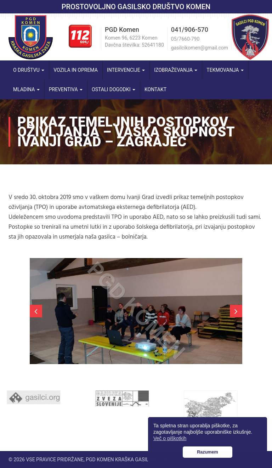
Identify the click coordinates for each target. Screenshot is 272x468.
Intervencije (126, 70)
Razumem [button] (207, 452)
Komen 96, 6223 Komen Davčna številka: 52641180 (134, 41)
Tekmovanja (225, 70)
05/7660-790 (185, 39)
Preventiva (66, 89)
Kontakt (155, 89)
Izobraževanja (175, 70)
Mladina (26, 89)
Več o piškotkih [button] (169, 438)
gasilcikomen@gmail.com (199, 48)
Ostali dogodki (113, 89)
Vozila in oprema (75, 70)
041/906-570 (189, 29)
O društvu (28, 70)
